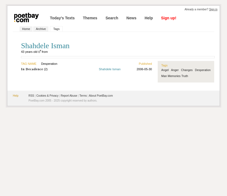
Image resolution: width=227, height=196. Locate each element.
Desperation (203, 70)
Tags (56, 28)
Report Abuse (69, 95)
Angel (165, 70)
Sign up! (168, 18)
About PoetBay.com (101, 95)
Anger (175, 70)
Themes (90, 18)
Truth (184, 76)
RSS (31, 95)
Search (112, 18)
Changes (187, 70)
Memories (174, 76)
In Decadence (32, 69)
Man (164, 76)
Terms (83, 95)
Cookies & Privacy (47, 95)
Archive (41, 28)
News (131, 18)
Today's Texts (62, 18)
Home (26, 28)
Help (149, 18)
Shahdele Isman (110, 69)
